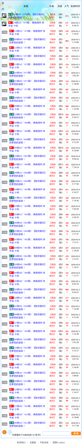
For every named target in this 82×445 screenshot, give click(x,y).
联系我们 (21, 442)
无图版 (33, 442)
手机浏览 (44, 442)
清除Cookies (59, 442)
